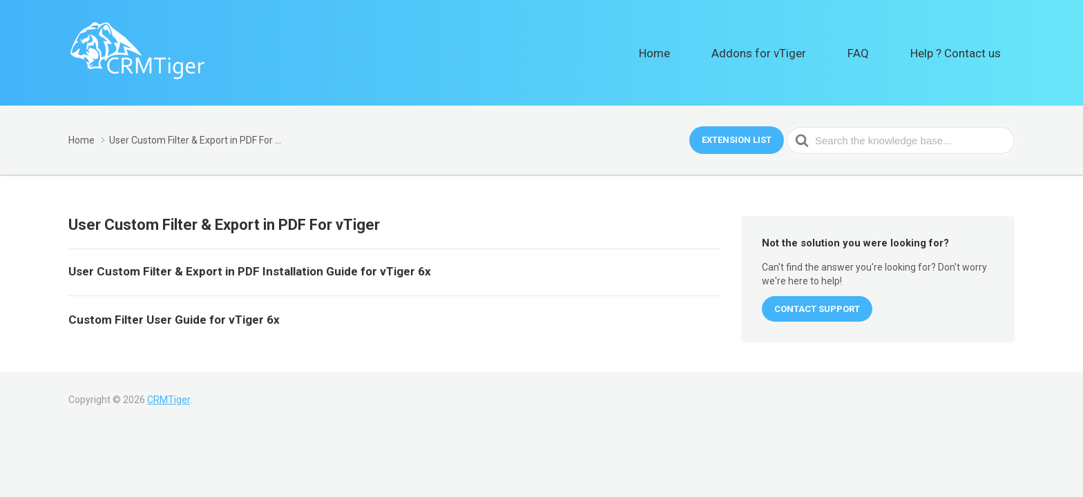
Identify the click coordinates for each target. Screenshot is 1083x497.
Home (728, 52)
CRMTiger (168, 399)
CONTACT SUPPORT (817, 309)
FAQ (889, 52)
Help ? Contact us (967, 52)
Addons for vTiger (811, 52)
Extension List (736, 140)
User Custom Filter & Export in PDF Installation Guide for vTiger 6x (249, 271)
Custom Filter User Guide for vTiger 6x (174, 320)
